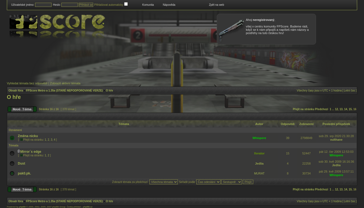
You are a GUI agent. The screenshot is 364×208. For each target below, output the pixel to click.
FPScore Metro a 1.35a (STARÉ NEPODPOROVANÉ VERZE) (64, 90)
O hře (109, 90)
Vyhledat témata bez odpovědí (27, 83)
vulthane (336, 139)
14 (345, 109)
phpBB (22, 207)
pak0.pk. (24, 173)
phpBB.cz (87, 207)
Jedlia (259, 163)
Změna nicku (28, 136)
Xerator (259, 153)
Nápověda (169, 4)
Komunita (148, 4)
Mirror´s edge (30, 152)
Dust (21, 163)
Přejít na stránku (303, 109)
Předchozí (321, 109)
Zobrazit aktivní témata (65, 83)
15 (350, 109)
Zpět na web (216, 4)
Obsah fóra (15, 90)
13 (341, 109)
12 (336, 109)
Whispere (259, 138)
